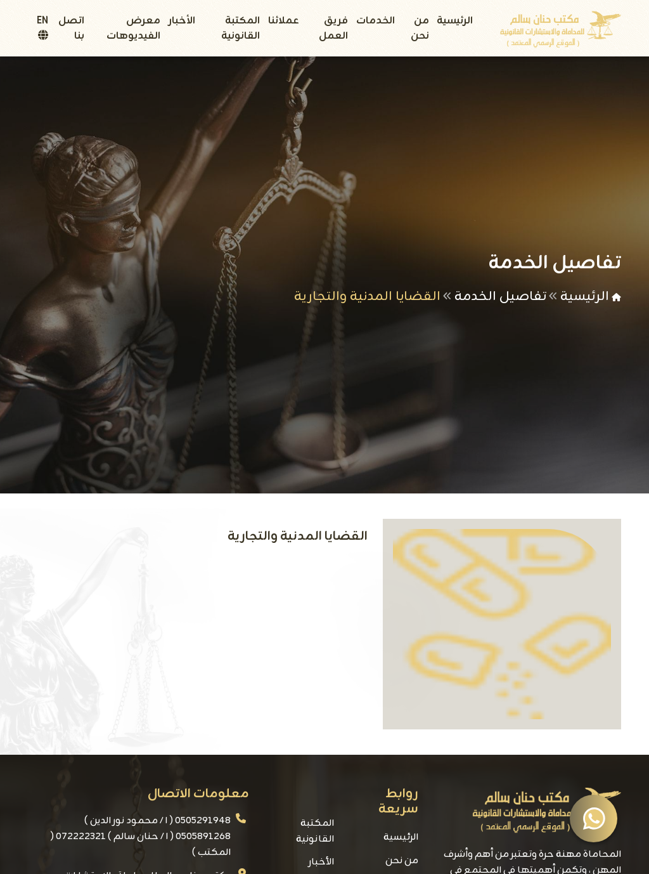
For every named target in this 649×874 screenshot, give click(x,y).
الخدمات (375, 21)
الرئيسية (455, 21)
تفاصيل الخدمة (500, 296)
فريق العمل (333, 28)
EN (42, 26)
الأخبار (182, 21)
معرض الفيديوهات (133, 28)
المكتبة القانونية (240, 28)
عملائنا (283, 21)
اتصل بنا (71, 28)
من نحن (420, 28)
